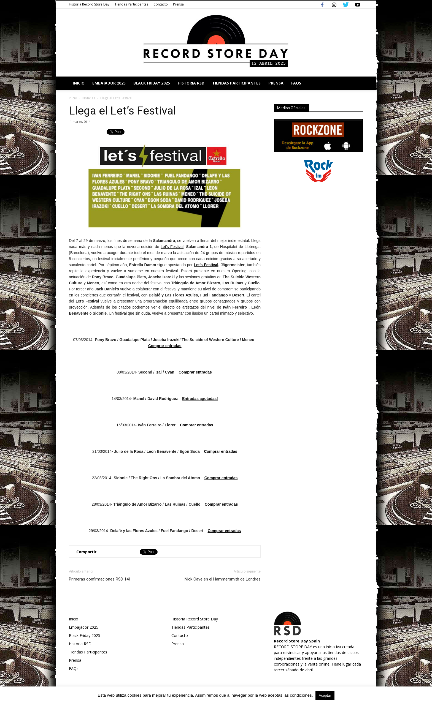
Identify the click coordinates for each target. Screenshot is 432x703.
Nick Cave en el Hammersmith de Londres (223, 579)
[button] (356, 83)
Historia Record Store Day (89, 4)
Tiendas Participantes (131, 4)
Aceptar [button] (325, 695)
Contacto (160, 4)
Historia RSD (191, 83)
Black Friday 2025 (151, 83)
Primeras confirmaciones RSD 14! (99, 579)
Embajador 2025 (109, 83)
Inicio (79, 83)
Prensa (178, 4)
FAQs (296, 83)
